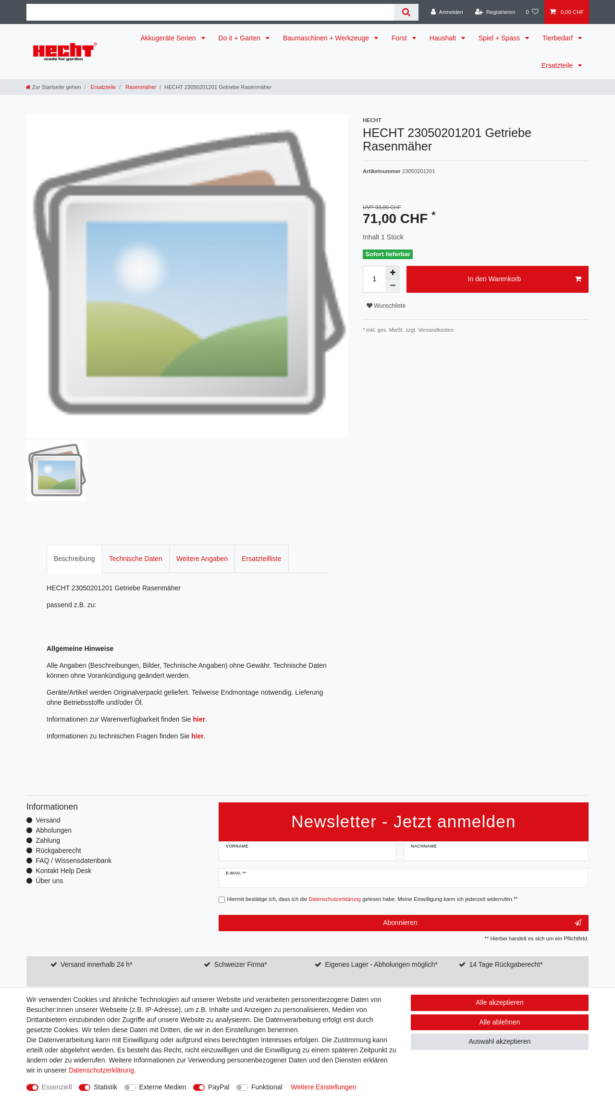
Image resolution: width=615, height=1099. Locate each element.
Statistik (105, 1087)
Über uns (49, 881)
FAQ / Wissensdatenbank (73, 860)
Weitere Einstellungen (323, 1087)
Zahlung (48, 840)
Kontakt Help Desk (63, 870)
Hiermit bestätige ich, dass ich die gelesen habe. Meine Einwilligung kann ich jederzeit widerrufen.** (372, 899)
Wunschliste (386, 305)
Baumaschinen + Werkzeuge (327, 38)
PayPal (218, 1087)
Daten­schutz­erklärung (101, 1070)
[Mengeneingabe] (374, 279)
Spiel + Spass (500, 38)
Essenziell (57, 1087)
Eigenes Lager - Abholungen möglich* (381, 964)
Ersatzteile (558, 65)
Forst (400, 38)
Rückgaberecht (58, 850)
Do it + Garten (240, 38)
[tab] (74, 559)
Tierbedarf (558, 38)
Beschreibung (74, 558)
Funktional (267, 1087)
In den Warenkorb (524, 279)
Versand (48, 820)
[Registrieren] (495, 12)
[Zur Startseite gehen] (53, 87)
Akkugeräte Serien (168, 38)
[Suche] (406, 12)
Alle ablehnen (500, 1022)
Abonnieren (482, 923)
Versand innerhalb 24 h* (96, 964)
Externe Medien (162, 1087)
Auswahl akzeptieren (499, 1041)
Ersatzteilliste (261, 558)
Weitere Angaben (202, 558)
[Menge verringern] (392, 286)
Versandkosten (435, 330)
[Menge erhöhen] (392, 272)
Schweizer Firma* (240, 964)
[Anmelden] (447, 12)
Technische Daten (135, 558)
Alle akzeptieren (500, 1002)
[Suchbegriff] (210, 12)
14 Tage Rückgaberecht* (505, 964)
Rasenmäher (140, 87)
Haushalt (444, 38)
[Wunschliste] (532, 12)
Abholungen (54, 830)
